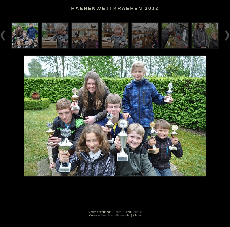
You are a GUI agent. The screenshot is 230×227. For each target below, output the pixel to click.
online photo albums (111, 215)
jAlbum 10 (118, 211)
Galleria (136, 211)
